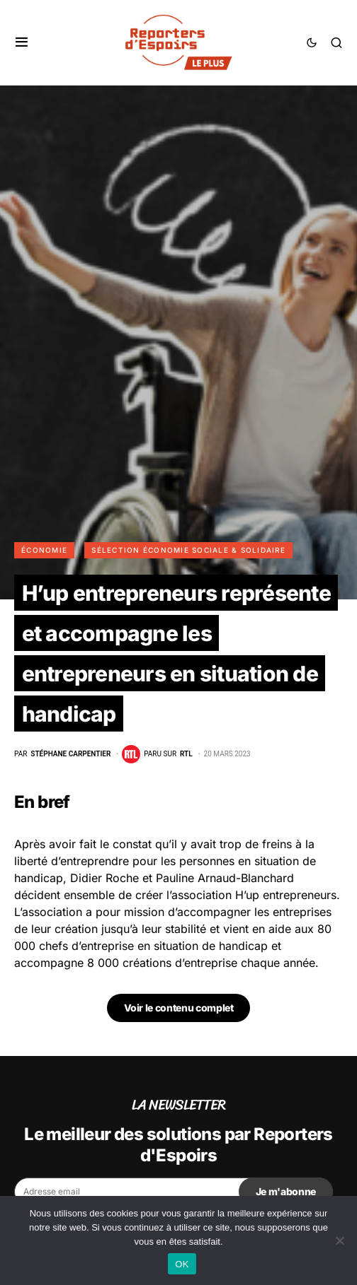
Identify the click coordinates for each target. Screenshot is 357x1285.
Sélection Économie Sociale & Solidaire (188, 550)
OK (181, 1264)
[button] (21, 42)
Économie (44, 550)
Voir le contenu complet (179, 1008)
